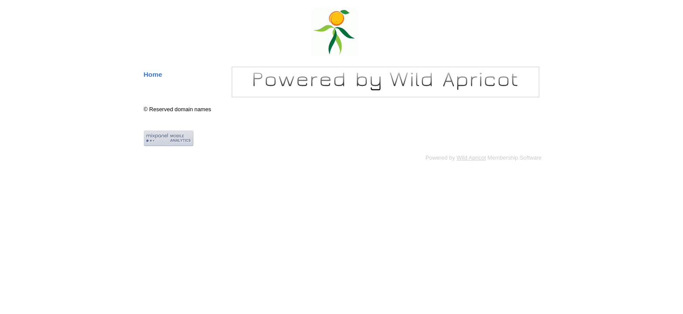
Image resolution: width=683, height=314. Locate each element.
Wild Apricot (471, 157)
